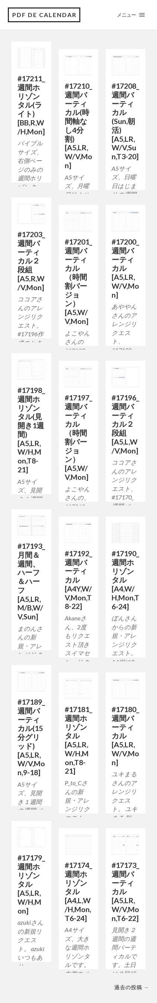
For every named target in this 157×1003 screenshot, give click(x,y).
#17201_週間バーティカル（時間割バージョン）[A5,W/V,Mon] (78, 281)
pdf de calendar (44, 14)
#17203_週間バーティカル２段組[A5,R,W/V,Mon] (31, 261)
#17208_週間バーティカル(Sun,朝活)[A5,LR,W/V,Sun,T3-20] (125, 121)
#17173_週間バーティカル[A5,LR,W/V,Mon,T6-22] (125, 891)
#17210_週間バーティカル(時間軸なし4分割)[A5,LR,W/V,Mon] (78, 125)
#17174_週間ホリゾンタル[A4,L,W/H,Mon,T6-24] (78, 891)
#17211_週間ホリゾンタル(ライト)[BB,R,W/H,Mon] (31, 105)
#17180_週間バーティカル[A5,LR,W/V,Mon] (125, 736)
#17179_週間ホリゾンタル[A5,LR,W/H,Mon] (31, 884)
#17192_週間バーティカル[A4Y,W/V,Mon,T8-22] (78, 580)
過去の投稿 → (131, 987)
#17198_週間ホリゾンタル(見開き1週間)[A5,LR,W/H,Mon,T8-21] (31, 430)
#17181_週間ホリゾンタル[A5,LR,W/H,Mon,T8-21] (78, 740)
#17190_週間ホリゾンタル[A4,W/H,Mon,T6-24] (125, 580)
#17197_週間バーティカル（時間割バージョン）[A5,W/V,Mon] (78, 437)
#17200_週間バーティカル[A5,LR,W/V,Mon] (125, 268)
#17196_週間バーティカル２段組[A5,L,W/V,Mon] (125, 424)
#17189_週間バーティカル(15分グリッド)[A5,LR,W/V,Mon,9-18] (31, 737)
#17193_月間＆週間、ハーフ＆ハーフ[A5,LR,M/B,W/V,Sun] (31, 581)
